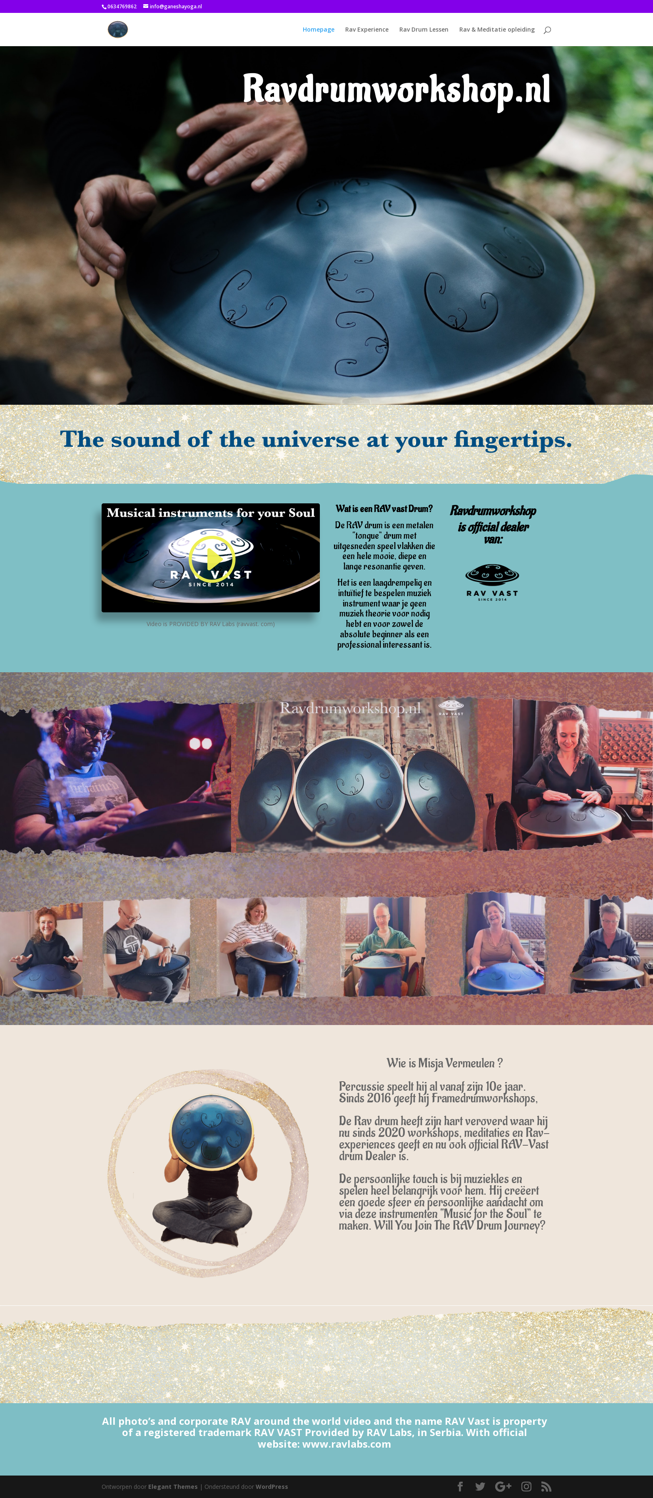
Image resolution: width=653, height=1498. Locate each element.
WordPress (272, 1487)
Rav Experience (367, 30)
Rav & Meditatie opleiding (497, 30)
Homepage (318, 30)
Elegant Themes (173, 1487)
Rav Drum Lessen (424, 30)
